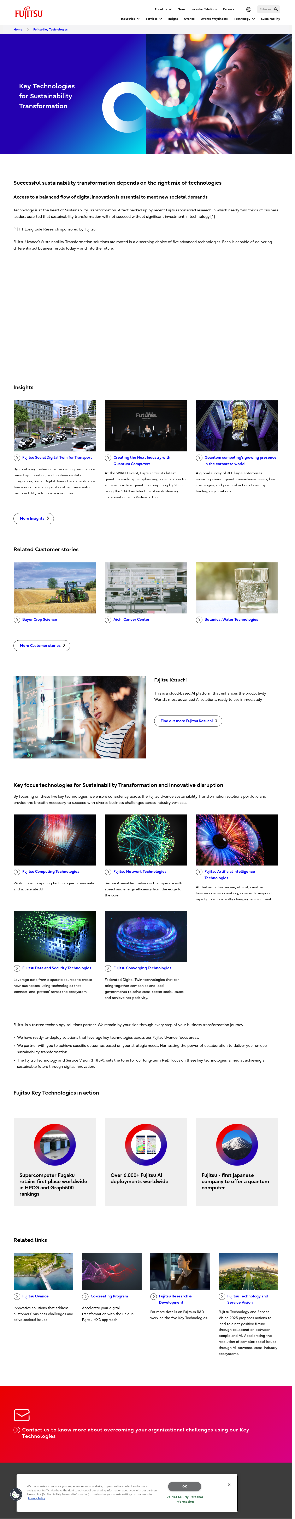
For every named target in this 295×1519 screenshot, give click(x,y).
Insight (173, 19)
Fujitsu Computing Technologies (46, 872)
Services (152, 19)
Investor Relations (204, 9)
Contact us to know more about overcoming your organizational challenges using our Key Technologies (131, 1433)
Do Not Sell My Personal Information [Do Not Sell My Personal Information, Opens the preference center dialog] (184, 1499)
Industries (128, 19)
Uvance (189, 19)
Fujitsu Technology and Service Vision (243, 1299)
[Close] (229, 1484)
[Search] (268, 9)
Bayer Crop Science (35, 620)
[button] (16, 1494)
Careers (228, 9)
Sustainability (270, 19)
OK (184, 1486)
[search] (276, 9)
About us (160, 9)
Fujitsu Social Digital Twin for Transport (53, 458)
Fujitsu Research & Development (171, 1299)
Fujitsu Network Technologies (135, 872)
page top (286, 1456)
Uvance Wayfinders (214, 19)
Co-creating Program (105, 1296)
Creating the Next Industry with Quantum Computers (137, 460)
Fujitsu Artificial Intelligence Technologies (225, 874)
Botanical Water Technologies (227, 620)
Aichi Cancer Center (127, 620)
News (181, 9)
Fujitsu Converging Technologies (138, 968)
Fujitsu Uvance (31, 1296)
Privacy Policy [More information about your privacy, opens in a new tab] (36, 1498)
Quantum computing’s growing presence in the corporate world (236, 460)
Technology (242, 19)
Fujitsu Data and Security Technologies (52, 968)
